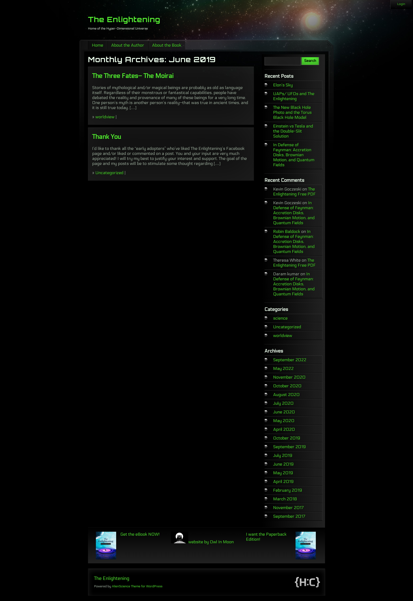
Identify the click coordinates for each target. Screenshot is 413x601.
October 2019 (286, 438)
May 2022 (283, 368)
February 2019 (287, 490)
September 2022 (289, 359)
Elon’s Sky (283, 84)
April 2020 (284, 429)
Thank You (106, 137)
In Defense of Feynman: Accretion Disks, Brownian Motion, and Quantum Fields (293, 154)
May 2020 (283, 420)
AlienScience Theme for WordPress (137, 586)
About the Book (166, 45)
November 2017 (288, 507)
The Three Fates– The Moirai (133, 76)
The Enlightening (124, 19)
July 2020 (283, 403)
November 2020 (289, 377)
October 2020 (287, 385)
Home (97, 45)
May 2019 (283, 472)
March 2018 (285, 498)
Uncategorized (109, 172)
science (280, 318)
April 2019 (283, 481)
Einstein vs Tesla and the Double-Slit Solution (293, 131)
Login (401, 4)
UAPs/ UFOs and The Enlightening (293, 96)
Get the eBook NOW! (140, 534)
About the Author (127, 45)
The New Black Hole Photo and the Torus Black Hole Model (292, 112)
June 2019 (283, 464)
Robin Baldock (286, 231)
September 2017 (289, 516)
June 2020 (284, 411)
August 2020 (286, 394)
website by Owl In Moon (202, 541)
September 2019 (289, 446)
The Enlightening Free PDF (294, 192)
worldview (104, 116)
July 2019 (282, 455)
